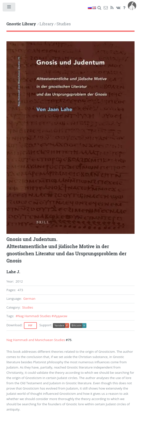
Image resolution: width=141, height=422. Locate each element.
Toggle (9, 8)
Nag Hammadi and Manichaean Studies (35, 340)
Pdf (30, 325)
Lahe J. (13, 271)
